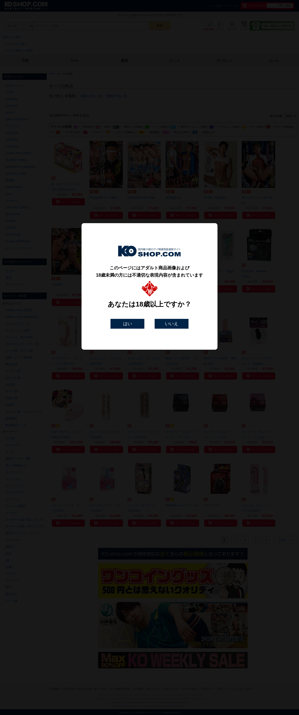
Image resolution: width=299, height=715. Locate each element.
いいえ (171, 323)
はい (127, 323)
